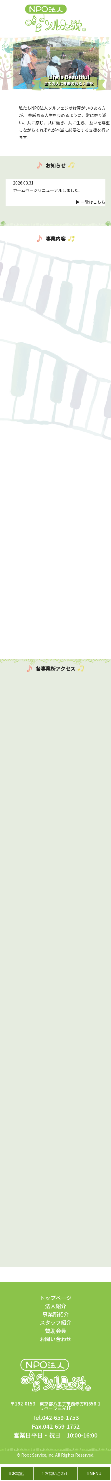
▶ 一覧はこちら (90, 202)
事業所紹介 (55, 1314)
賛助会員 (55, 1330)
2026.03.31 (23, 183)
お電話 (16, 1473)
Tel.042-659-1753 (55, 1417)
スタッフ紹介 (56, 1322)
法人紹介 (55, 1306)
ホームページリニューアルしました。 (48, 190)
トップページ (56, 1297)
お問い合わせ (56, 1339)
